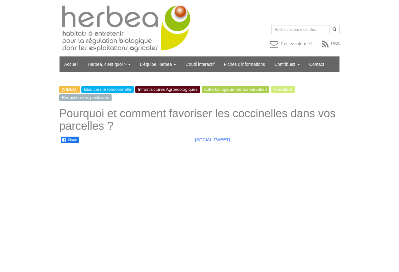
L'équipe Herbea (158, 64)
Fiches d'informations (244, 64)
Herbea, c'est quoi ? (109, 64)
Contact (316, 64)
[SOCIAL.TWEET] (212, 139)
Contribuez (287, 64)
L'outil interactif (199, 64)
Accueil (71, 64)
